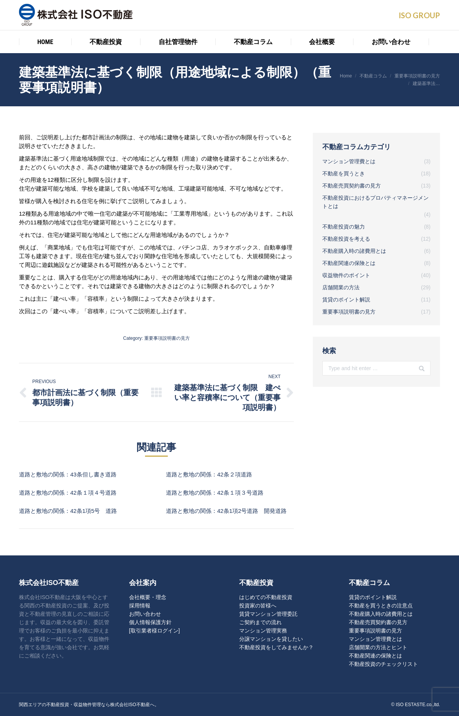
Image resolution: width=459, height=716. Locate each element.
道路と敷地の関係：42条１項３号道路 (214, 492)
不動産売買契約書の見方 (378, 622)
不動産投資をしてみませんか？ (276, 647)
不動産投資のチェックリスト (383, 664)
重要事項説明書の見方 (417, 76)
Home (346, 76)
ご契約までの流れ (260, 622)
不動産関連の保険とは (375, 656)
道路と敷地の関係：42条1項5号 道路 (68, 511)
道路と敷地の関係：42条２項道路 (209, 474)
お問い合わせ (145, 614)
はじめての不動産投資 (265, 597)
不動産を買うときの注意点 (381, 605)
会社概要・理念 (147, 597)
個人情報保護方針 (150, 622)
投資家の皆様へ (257, 605)
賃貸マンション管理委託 (268, 614)
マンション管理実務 (263, 631)
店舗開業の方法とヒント (378, 647)
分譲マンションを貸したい (271, 639)
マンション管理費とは (375, 639)
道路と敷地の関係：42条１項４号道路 (68, 492)
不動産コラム (373, 76)
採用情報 (139, 605)
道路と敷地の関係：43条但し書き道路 (68, 474)
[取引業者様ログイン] (154, 631)
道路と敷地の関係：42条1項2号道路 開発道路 (226, 511)
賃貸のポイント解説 (373, 597)
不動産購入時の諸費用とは (381, 614)
